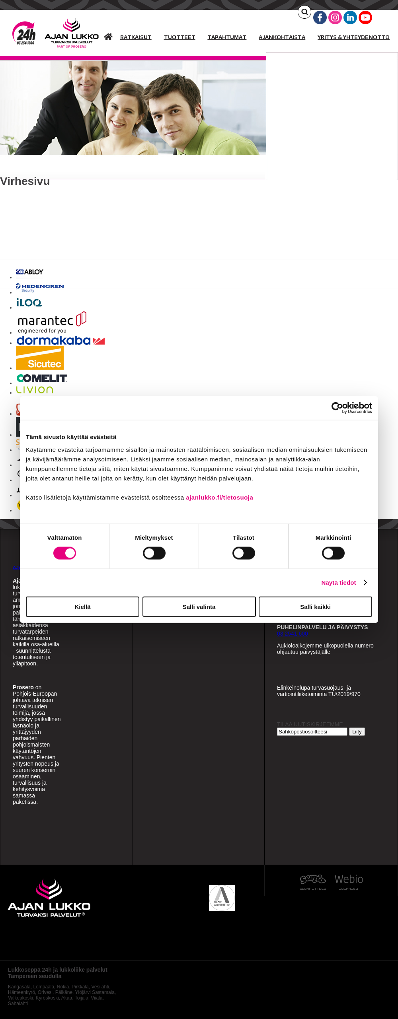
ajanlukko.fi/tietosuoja (219, 497)
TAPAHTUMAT (226, 37)
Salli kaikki (315, 606)
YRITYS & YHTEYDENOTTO (354, 37)
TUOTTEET (179, 37)
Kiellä (82, 606)
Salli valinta (199, 606)
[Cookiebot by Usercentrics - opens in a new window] (337, 408)
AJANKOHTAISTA (282, 37)
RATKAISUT (136, 37)
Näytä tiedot (339, 582)
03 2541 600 (292, 633)
